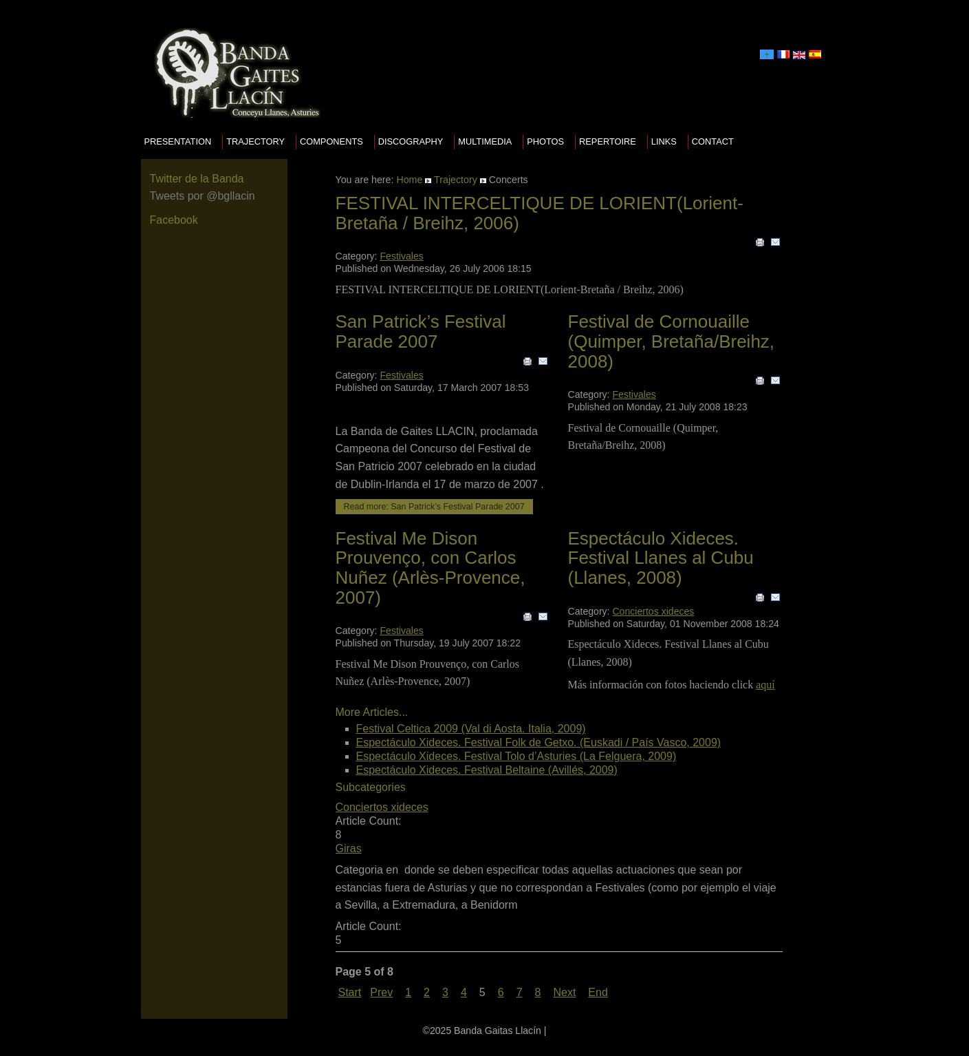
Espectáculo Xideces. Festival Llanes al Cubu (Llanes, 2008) (661, 558)
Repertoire (607, 141)
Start (350, 992)
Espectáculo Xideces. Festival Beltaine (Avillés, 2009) (487, 770)
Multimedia (485, 141)
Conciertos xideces (653, 611)
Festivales (401, 256)
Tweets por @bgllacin (202, 196)
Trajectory (255, 141)
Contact (713, 141)
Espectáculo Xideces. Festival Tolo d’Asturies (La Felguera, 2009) (516, 756)
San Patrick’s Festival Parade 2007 (421, 331)
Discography (411, 141)
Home (409, 179)
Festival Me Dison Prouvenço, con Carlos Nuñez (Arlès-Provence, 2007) (430, 568)
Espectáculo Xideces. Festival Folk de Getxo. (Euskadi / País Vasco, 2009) (538, 742)
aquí (765, 684)
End (597, 992)
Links (664, 141)
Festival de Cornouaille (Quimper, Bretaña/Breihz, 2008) (671, 341)
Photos (545, 141)
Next (564, 992)
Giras (349, 848)
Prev (381, 992)
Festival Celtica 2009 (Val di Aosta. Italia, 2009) (471, 729)
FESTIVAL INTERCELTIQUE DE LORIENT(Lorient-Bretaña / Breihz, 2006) (539, 213)
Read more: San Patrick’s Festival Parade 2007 (434, 506)
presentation (178, 141)
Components (331, 141)
